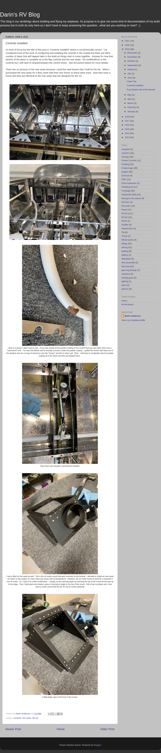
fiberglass (126, 259)
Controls (17, 718)
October (131, 61)
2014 (127, 133)
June (130, 78)
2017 (127, 121)
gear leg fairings (129, 270)
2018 (127, 117)
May (129, 95)
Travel (124, 236)
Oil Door (125, 202)
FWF (124, 179)
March (130, 103)
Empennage (127, 168)
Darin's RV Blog (20, 14)
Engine (125, 172)
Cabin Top (132, 81)
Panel (124, 209)
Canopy (125, 157)
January (131, 111)
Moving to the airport (131, 198)
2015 (127, 129)
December (132, 53)
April (129, 99)
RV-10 (35, 718)
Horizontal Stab (129, 194)
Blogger (97, 745)
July (129, 73)
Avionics (125, 153)
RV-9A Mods (127, 304)
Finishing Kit (127, 187)
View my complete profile (133, 320)
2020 (127, 45)
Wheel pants (127, 240)
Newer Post (13, 729)
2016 (127, 125)
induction (126, 274)
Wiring (125, 247)
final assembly (128, 262)
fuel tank (126, 266)
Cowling (125, 164)
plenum (125, 289)
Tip (123, 232)
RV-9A (125, 217)
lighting (125, 281)
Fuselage (126, 191)
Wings (125, 243)
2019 (127, 49)
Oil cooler (26, 718)
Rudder (125, 224)
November (132, 57)
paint (124, 285)
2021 (127, 41)
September (132, 65)
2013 (127, 137)
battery (125, 255)
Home (61, 729)
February (132, 107)
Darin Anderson (133, 316)
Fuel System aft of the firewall (141, 89)
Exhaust (125, 175)
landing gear (127, 278)
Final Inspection (129, 183)
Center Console (129, 160)
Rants (124, 221)
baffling (125, 251)
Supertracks (127, 228)
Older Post (107, 729)
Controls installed (135, 85)
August (131, 69)
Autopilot (126, 149)
